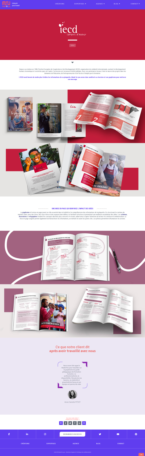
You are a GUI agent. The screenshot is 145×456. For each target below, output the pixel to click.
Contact (134, 4)
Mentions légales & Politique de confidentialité (78, 452)
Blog (116, 4)
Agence (99, 4)
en (141, 455)
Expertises (79, 4)
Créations (59, 4)
